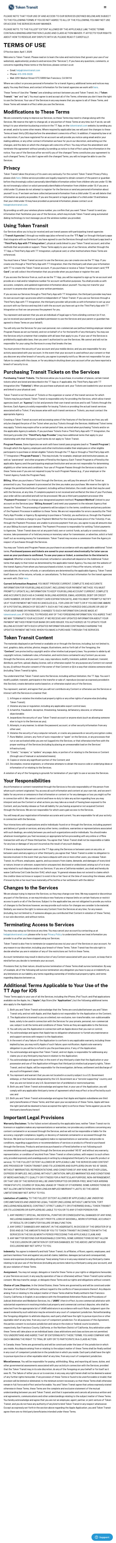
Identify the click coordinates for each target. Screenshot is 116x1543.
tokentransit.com (78, 125)
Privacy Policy (55, 934)
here (95, 87)
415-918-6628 (25, 74)
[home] (22, 7)
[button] (105, 7)
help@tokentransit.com (28, 70)
